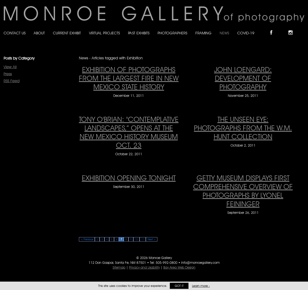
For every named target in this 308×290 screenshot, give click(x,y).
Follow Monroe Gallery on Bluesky (283, 28)
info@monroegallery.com (200, 263)
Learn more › (201, 286)
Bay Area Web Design (179, 267)
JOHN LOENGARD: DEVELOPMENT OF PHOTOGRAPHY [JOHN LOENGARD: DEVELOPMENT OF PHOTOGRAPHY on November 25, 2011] (243, 78)
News (224, 33)
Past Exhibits (138, 33)
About (39, 33)
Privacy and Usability (144, 267)
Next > (152, 239)
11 (142, 239)
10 (136, 239)
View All (10, 67)
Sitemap (119, 267)
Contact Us (15, 33)
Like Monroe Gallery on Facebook (273, 28)
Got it (179, 286)
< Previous (87, 239)
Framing (203, 33)
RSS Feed (11, 81)
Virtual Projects (104, 33)
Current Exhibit (67, 33)
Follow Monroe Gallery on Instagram (292, 28)
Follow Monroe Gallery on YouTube (302, 28)
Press (8, 74)
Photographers (172, 33)
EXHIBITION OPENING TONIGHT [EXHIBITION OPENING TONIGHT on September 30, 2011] (129, 177)
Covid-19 (245, 33)
